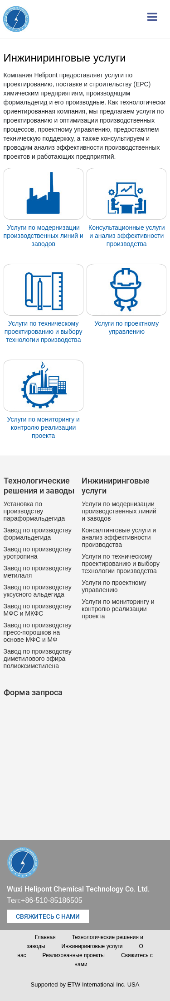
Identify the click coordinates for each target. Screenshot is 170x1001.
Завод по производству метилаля (38, 572)
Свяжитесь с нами (48, 916)
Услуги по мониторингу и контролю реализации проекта (43, 427)
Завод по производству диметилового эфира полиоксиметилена (38, 658)
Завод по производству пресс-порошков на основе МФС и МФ (38, 632)
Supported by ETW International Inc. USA (85, 984)
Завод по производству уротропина (38, 553)
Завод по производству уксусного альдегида (38, 591)
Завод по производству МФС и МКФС (38, 609)
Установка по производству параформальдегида (34, 511)
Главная (45, 937)
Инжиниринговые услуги (92, 946)
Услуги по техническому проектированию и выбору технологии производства (44, 331)
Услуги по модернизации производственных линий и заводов (43, 235)
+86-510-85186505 (52, 900)
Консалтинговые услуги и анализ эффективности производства (119, 537)
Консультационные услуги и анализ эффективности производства (126, 235)
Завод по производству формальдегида (38, 534)
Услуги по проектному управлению (126, 327)
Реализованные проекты (74, 955)
